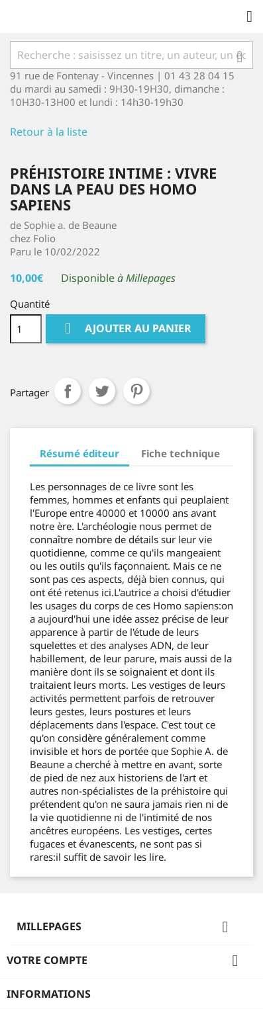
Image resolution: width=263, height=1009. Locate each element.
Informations (49, 994)
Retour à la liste (48, 131)
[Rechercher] (131, 55)
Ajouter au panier (125, 328)
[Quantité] (26, 328)
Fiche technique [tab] (180, 453)
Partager (67, 391)
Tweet (102, 391)
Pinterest (136, 391)
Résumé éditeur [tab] (79, 453)
